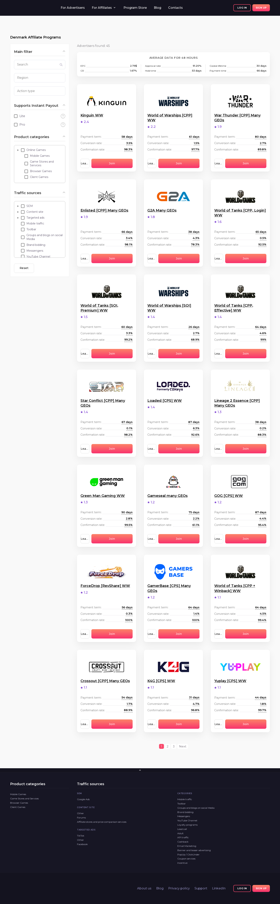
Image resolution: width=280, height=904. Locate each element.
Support (200, 888)
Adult (180, 833)
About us (144, 888)
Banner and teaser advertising (194, 850)
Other (80, 813)
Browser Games (19, 802)
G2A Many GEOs (162, 210)
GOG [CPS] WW (228, 496)
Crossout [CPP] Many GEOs (105, 681)
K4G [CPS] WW (161, 681)
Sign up (261, 7)
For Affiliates (102, 8)
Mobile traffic (184, 799)
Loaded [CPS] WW (164, 401)
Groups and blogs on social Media (195, 807)
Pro (22, 124)
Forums (81, 817)
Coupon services (186, 858)
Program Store (135, 8)
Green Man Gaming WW (102, 496)
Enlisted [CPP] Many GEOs (104, 210)
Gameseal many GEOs (167, 496)
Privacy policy (179, 888)
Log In (242, 7)
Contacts (175, 8)
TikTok (80, 835)
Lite (22, 116)
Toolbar (181, 803)
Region (22, 78)
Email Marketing (186, 845)
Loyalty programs (187, 824)
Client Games (17, 807)
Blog (157, 8)
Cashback (182, 841)
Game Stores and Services (24, 798)
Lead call (182, 829)
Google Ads (83, 799)
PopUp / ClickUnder (188, 854)
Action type (26, 91)
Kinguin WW (91, 115)
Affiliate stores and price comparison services (101, 821)
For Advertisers (73, 8)
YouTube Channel (187, 820)
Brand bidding (185, 812)
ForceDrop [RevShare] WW (105, 586)
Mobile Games (18, 794)
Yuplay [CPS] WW (230, 681)
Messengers (183, 816)
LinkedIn (219, 888)
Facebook (82, 844)
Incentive (182, 862)
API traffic (183, 837)
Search (22, 64)
